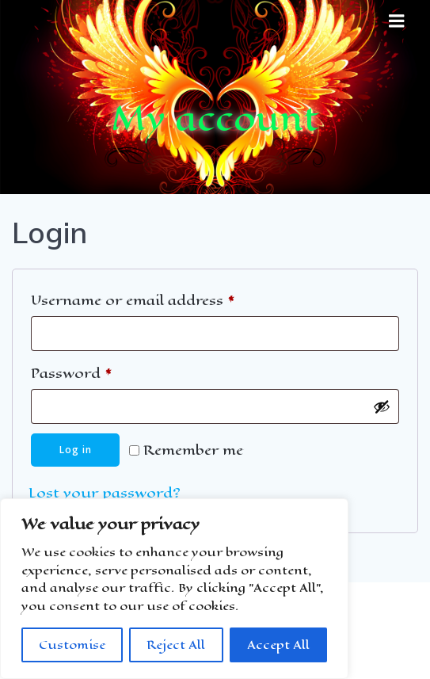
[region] (174, 588)
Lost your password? (105, 493)
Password (103, 371)
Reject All (176, 644)
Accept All (278, 644)
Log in (75, 449)
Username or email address (165, 299)
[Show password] (381, 406)
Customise (72, 644)
